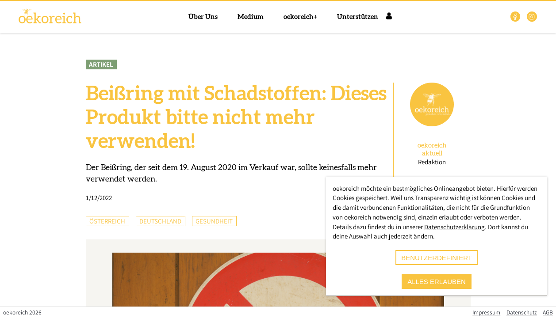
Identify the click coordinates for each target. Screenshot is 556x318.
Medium (251, 17)
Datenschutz (521, 312)
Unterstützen (357, 17)
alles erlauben (436, 281)
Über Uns (203, 17)
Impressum (486, 312)
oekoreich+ (300, 17)
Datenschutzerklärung (454, 227)
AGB (548, 312)
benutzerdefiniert (436, 257)
